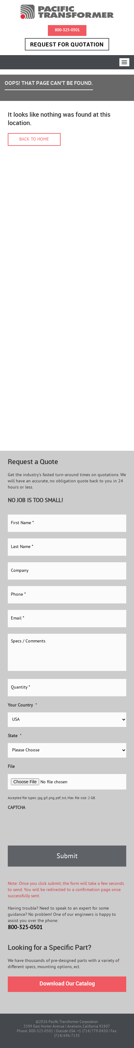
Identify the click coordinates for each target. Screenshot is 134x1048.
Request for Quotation (67, 44)
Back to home (34, 139)
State (14, 736)
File (11, 766)
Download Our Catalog (67, 983)
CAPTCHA (16, 808)
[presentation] (55, 827)
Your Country (22, 705)
